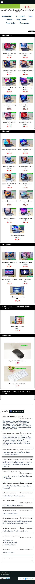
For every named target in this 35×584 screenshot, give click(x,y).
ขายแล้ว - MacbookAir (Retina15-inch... (9, 150)
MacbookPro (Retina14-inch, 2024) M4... (25, 54)
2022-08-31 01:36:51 (27, 473)
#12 (3, 528)
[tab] (5, 411)
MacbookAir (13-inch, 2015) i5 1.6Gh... (25, 167)
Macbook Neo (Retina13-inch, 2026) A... (17, 236)
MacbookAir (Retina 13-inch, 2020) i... (25, 184)
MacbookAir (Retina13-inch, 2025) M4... (9, 167)
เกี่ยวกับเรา (5, 402)
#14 (3, 549)
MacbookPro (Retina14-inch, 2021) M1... (9, 54)
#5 (3, 471)
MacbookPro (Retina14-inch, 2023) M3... (25, 89)
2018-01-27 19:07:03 (27, 418)
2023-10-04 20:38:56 (27, 493)
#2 (3, 433)
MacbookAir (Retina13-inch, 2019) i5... (9, 202)
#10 (3, 510)
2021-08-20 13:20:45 (27, 449)
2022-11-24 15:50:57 (27, 483)
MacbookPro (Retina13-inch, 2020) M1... (25, 106)
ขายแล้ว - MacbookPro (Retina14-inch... (25, 71)
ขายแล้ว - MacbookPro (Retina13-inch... (9, 89)
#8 (3, 493)
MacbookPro (6, 35)
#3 (3, 449)
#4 (3, 459)
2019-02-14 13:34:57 (27, 433)
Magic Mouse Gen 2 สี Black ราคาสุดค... (17, 361)
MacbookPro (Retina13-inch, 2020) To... (9, 123)
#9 (3, 501)
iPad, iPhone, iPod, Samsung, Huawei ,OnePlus (16, 307)
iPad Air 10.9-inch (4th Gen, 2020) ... (17, 327)
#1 (3, 416)
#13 (3, 536)
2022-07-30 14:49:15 (27, 459)
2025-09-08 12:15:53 (27, 528)
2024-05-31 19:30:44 (27, 502)
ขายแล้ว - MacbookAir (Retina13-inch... (25, 150)
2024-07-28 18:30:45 (27, 510)
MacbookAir (6, 131)
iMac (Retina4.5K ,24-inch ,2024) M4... (17, 298)
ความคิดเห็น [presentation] (5, 411)
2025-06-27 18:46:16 (27, 518)
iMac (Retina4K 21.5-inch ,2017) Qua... (9, 280)
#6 (3, 483)
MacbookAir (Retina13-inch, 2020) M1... (9, 219)
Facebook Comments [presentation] (16, 411)
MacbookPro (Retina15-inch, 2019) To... (25, 123)
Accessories (6, 335)
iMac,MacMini (7, 244)
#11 (3, 518)
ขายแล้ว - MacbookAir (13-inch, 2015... (9, 184)
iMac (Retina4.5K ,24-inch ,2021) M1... (9, 263)
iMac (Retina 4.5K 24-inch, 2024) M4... (26, 263)
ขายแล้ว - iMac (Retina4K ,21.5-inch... (26, 280)
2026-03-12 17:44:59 (27, 537)
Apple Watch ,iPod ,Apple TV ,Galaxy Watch (16, 392)
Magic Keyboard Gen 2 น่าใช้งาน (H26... (17, 384)
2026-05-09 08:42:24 (27, 549)
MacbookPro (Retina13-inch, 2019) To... (9, 106)
